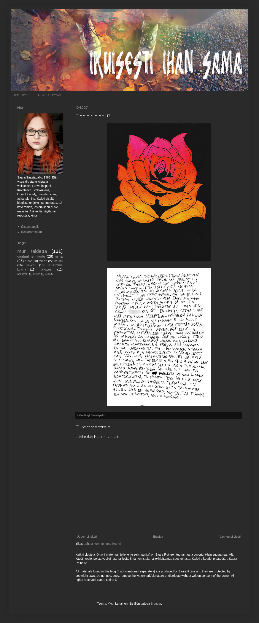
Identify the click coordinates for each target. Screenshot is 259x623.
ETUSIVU (22, 95)
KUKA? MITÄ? (49, 95)
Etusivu (158, 536)
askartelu (22, 274)
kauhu (58, 261)
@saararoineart (31, 232)
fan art (43, 261)
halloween (46, 269)
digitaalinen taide (31, 256)
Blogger (156, 603)
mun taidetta (32, 251)
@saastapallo (30, 226)
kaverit (31, 265)
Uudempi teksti (87, 536)
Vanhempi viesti (230, 536)
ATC (47, 274)
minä (59, 256)
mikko (36, 274)
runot (28, 261)
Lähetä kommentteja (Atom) (102, 543)
